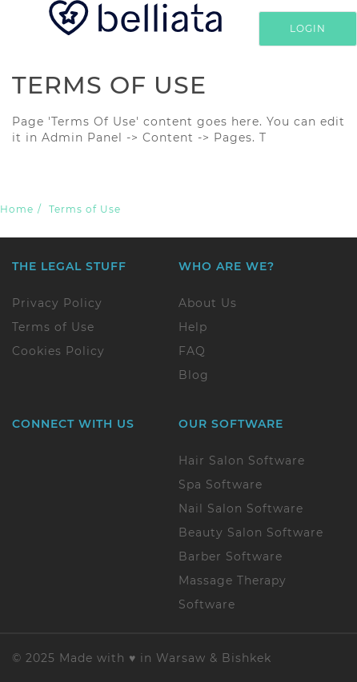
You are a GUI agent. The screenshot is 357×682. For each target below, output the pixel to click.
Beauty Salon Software (250, 532)
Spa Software (220, 484)
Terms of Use (53, 327)
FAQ (192, 351)
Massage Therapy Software (232, 592)
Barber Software (230, 556)
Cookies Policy (58, 351)
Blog (193, 375)
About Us (207, 303)
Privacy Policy (57, 303)
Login (308, 28)
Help (192, 327)
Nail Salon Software (240, 508)
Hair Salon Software (241, 460)
